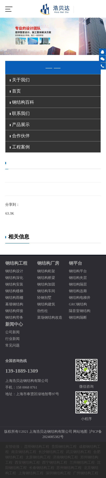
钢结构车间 (46, 291)
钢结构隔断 (78, 317)
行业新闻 (12, 339)
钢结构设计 (14, 271)
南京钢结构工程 (23, 452)
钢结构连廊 (78, 291)
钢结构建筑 (46, 304)
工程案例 (20, 146)
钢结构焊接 (14, 311)
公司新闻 (12, 332)
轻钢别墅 (44, 298)
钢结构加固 (46, 284)
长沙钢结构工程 (51, 452)
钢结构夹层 (78, 278)
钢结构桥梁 (46, 278)
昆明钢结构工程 (36, 447)
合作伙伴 (20, 135)
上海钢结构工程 (30, 473)
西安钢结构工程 (27, 462)
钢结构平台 (78, 271)
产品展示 (20, 124)
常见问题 (12, 345)
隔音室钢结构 (79, 311)
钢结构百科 (22, 102)
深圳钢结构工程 (58, 473)
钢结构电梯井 (79, 298)
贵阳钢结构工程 (64, 447)
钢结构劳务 (14, 317)
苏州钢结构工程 (69, 468)
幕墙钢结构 (14, 304)
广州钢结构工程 (85, 473)
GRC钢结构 (78, 304)
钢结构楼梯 (14, 291)
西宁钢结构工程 (54, 462)
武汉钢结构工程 (78, 452)
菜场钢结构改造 (49, 317)
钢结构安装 (14, 284)
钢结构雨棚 (14, 298)
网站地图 (80, 432)
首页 (15, 91)
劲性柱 (42, 311)
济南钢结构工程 (65, 457)
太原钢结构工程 (38, 457)
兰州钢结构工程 (82, 462)
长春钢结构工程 (41, 468)
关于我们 (20, 79)
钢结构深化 (14, 278)
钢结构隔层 (78, 284)
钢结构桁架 (46, 271)
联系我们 (20, 113)
